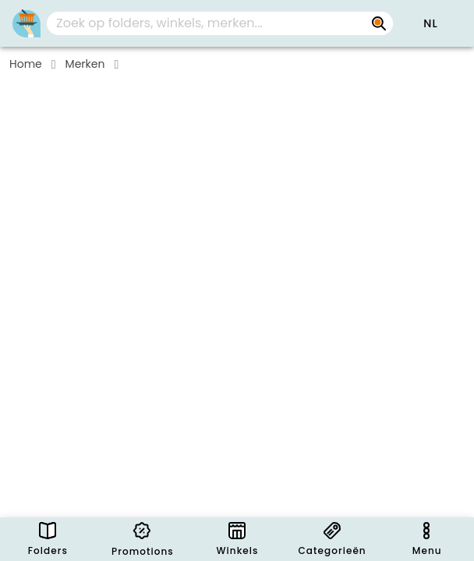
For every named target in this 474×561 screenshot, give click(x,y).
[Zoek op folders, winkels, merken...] (379, 23)
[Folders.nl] (26, 23)
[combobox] (220, 23)
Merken (85, 64)
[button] (430, 23)
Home (25, 64)
